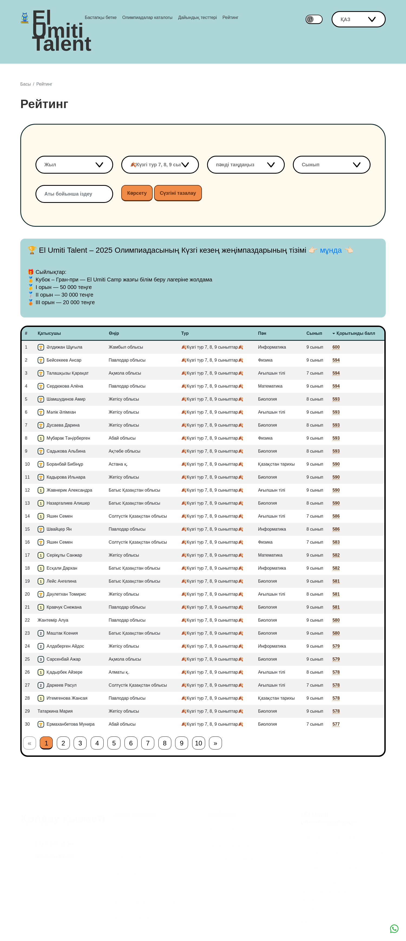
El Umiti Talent (61, 17)
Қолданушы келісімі (330, 837)
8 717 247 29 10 (53, 844)
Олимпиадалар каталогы (147, 17)
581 (336, 581)
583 (336, 542)
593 (336, 399)
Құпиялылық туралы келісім (342, 852)
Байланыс (315, 922)
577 (336, 724)
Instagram (28, 878)
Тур (185, 333)
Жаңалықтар (133, 917)
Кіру (120, 828)
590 (336, 464)
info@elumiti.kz (54, 856)
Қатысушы (49, 333)
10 (198, 743)
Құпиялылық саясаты (333, 868)
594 (336, 360)
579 (336, 646)
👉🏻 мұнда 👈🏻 (330, 250)
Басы (25, 84)
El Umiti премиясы (234, 859)
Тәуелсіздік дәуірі (233, 845)
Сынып (314, 333)
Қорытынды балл (355, 333)
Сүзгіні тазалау (178, 193)
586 (336, 516)
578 (336, 672)
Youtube (28, 924)
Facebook (28, 901)
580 (336, 620)
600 (336, 347)
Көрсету (137, 193)
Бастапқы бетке (101, 17)
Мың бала (222, 829)
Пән (262, 333)
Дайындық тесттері (197, 17)
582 (336, 555)
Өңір (114, 333)
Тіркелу (125, 842)
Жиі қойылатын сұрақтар (152, 902)
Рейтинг (230, 17)
